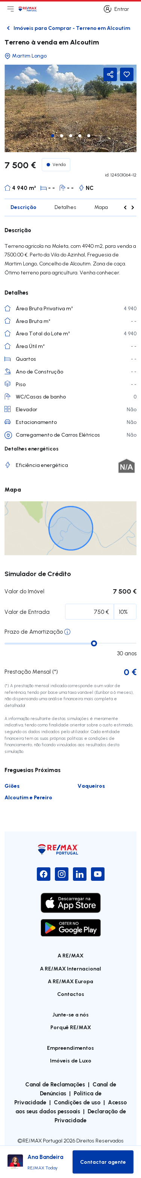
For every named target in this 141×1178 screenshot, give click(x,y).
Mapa (101, 207)
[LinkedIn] (79, 874)
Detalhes (65, 207)
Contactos (70, 993)
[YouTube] (98, 874)
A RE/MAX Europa (70, 981)
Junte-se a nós (70, 1014)
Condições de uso (77, 1102)
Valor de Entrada (27, 611)
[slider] (94, 643)
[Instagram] (61, 874)
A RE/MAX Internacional (70, 968)
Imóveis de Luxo (70, 1060)
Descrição (23, 206)
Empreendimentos (70, 1047)
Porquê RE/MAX (70, 1027)
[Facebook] (43, 874)
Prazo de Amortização (34, 631)
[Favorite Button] (126, 74)
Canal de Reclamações (55, 1084)
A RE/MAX (70, 955)
